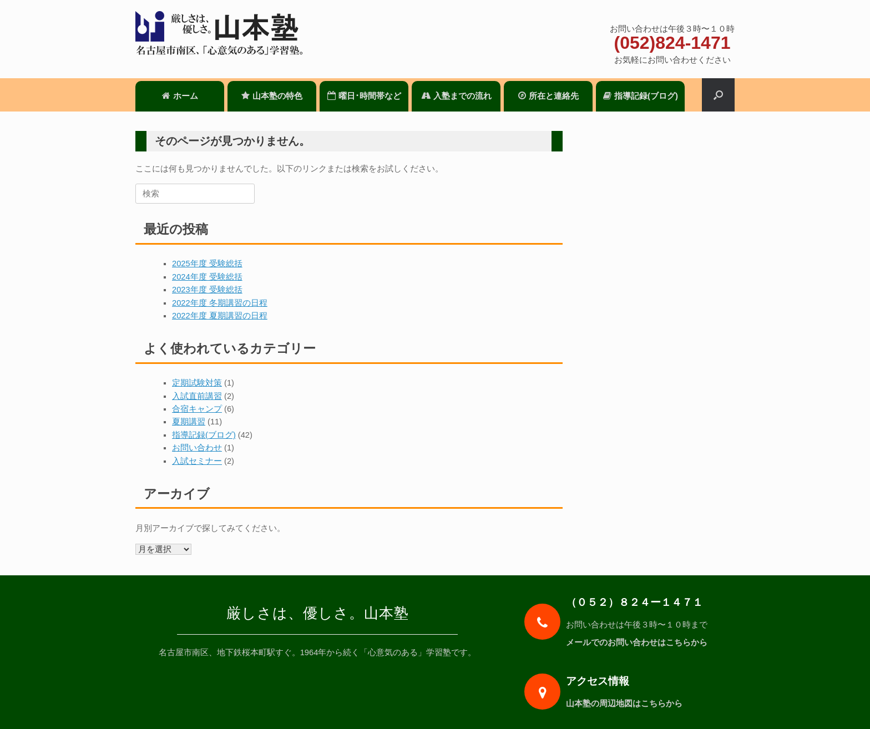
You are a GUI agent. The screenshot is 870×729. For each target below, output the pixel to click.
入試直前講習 (197, 396)
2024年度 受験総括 (207, 276)
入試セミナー (197, 461)
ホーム (180, 96)
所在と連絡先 (548, 96)
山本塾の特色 (271, 96)
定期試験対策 (197, 382)
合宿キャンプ (197, 408)
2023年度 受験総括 (207, 289)
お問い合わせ (197, 447)
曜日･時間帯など (364, 96)
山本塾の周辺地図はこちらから (627, 703)
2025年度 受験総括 (207, 263)
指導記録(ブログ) (640, 96)
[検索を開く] (718, 95)
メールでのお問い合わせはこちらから (640, 642)
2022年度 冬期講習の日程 (219, 302)
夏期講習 (188, 421)
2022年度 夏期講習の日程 (219, 315)
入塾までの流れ (456, 96)
